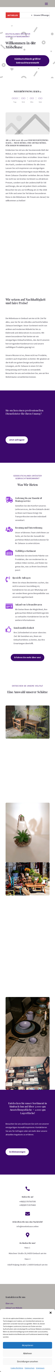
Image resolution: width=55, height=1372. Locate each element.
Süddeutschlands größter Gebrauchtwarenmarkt (32, 61)
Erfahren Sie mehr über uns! (27, 657)
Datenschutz (29, 1368)
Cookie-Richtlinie (17, 1368)
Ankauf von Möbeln (14, 1307)
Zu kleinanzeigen (17, 1151)
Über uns (9, 1303)
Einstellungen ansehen (27, 1361)
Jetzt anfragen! (16, 439)
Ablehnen (27, 1353)
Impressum (40, 1368)
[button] (50, 1312)
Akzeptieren (27, 1345)
